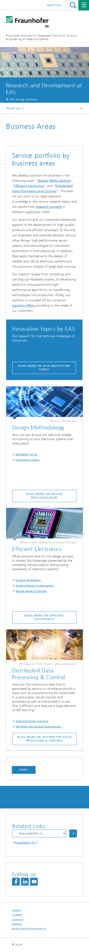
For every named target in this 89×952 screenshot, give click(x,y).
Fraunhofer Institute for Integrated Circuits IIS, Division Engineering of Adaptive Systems (41, 37)
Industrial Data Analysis (32, 721)
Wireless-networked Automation (38, 726)
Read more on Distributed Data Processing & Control (44, 738)
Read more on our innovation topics (44, 367)
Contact (18, 920)
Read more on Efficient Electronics (44, 617)
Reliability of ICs (26, 454)
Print (23, 769)
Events (17, 910)
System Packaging (28, 580)
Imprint (17, 924)
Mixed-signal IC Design (31, 591)
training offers (23, 305)
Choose (73, 833)
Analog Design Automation (34, 585)
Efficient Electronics (29, 186)
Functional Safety (28, 460)
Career (17, 915)
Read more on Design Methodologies (44, 495)
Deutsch (54, 5)
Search (73, 5)
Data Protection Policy (29, 929)
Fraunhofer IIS (24, 842)
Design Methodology (54, 181)
